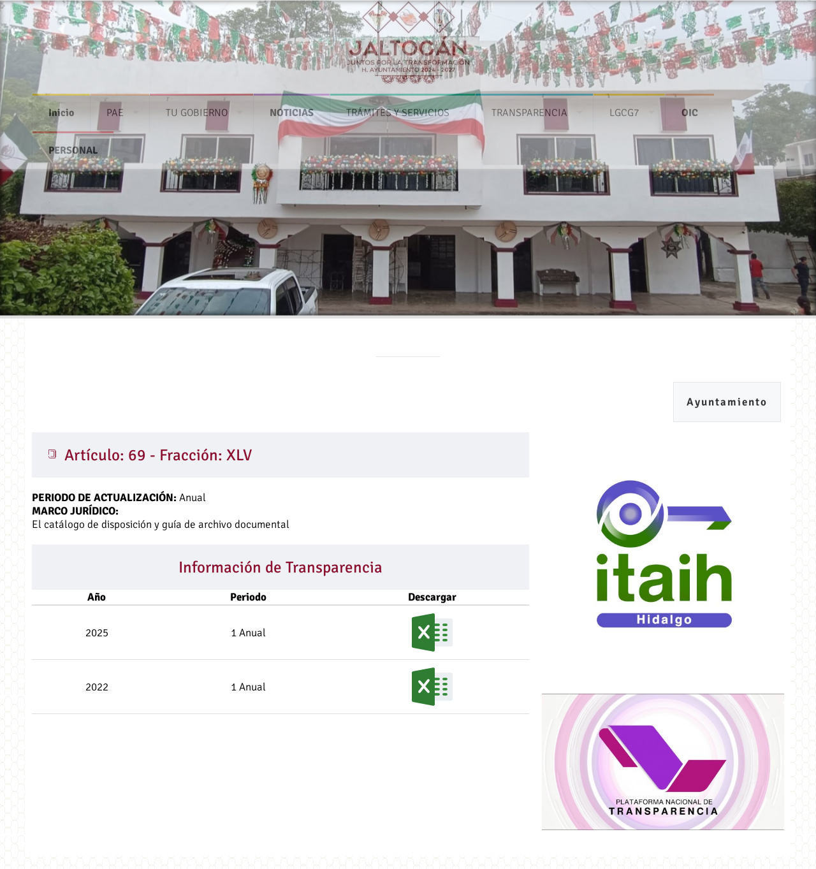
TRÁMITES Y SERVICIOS (397, 109)
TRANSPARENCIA (529, 109)
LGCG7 (624, 109)
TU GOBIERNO (197, 109)
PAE (115, 109)
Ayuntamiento (727, 402)
